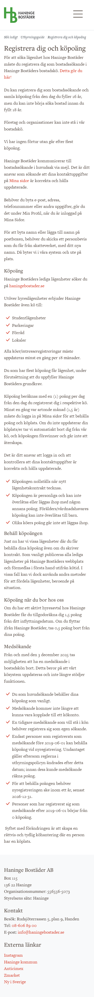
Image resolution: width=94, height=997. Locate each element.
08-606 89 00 (24, 925)
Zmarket (12, 975)
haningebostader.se (26, 286)
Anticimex (13, 968)
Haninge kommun (20, 962)
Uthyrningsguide (33, 37)
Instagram (13, 955)
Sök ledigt (11, 37)
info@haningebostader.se (41, 932)
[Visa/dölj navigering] (78, 14)
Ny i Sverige (15, 982)
